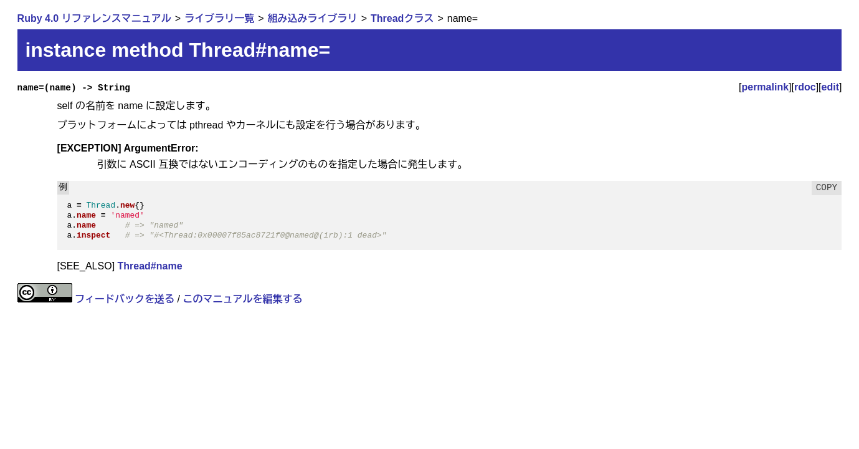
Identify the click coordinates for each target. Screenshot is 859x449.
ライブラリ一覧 (219, 18)
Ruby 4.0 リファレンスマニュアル (94, 18)
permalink (765, 87)
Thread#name (150, 266)
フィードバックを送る (124, 299)
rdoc (805, 87)
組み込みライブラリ (313, 18)
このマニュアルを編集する (242, 299)
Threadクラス (402, 18)
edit (830, 87)
